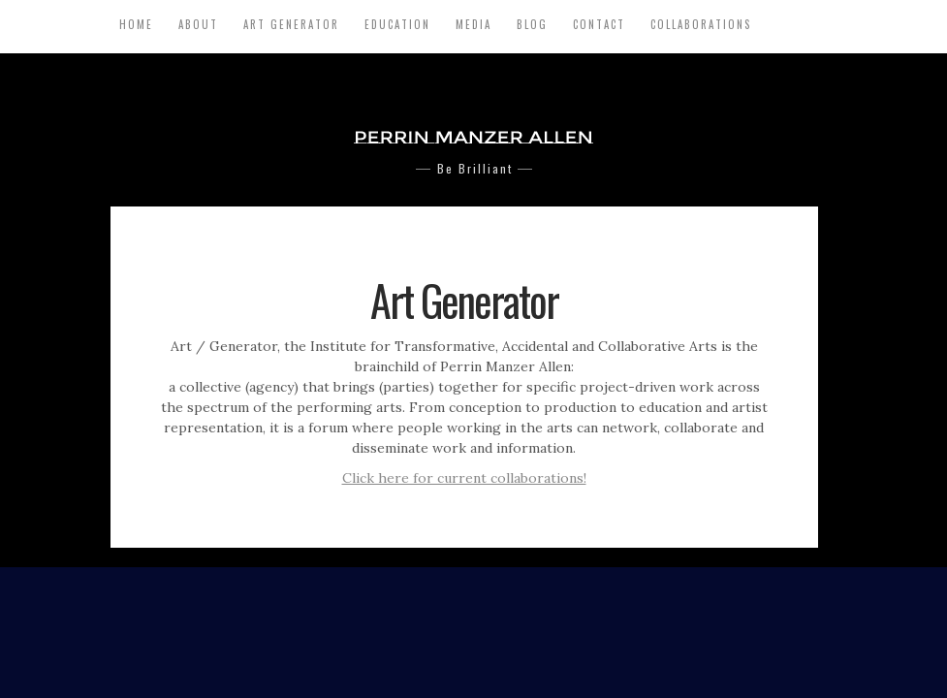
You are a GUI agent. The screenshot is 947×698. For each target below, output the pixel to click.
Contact (599, 24)
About (198, 24)
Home (136, 24)
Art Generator (291, 24)
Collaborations (700, 24)
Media (473, 24)
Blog (532, 24)
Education (397, 24)
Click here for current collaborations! (464, 478)
